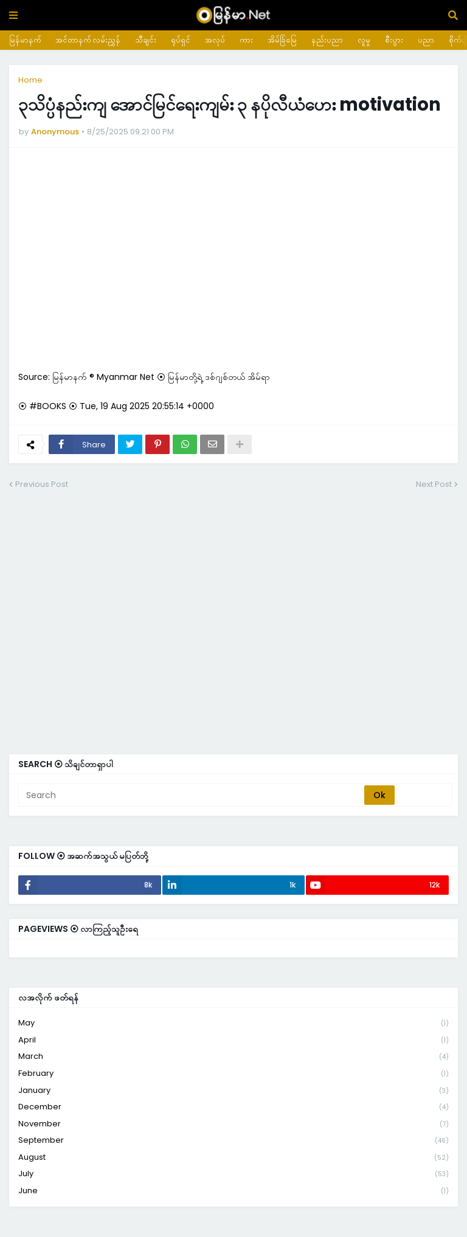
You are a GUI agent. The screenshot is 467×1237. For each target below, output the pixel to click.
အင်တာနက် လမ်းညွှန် (87, 40)
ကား (246, 40)
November (233, 1124)
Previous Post (41, 484)
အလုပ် (215, 40)
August (233, 1157)
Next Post (434, 484)
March (233, 1056)
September (233, 1140)
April (233, 1040)
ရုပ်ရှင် (180, 40)
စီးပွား (394, 40)
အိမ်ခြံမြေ (282, 40)
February (233, 1073)
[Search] (192, 795)
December (233, 1107)
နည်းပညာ (327, 40)
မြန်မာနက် (25, 40)
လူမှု (364, 40)
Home (30, 80)
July (233, 1174)
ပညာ (426, 40)
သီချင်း (145, 40)
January (233, 1090)
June (233, 1191)
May (233, 1023)
